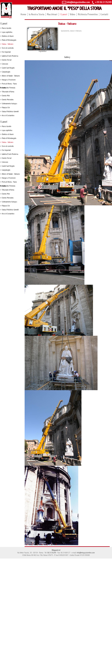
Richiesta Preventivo (88, 14)
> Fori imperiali (5, 52)
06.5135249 (51, 552)
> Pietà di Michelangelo (8, 40)
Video (72, 14)
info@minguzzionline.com (76, 2)
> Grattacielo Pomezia (7, 88)
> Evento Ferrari (6, 60)
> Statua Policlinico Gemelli (9, 111)
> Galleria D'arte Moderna (9, 56)
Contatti (104, 14)
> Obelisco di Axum (7, 36)
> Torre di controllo (7, 48)
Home (23, 14)
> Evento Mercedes (7, 99)
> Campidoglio (5, 72)
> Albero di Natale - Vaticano (10, 76)
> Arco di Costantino (7, 115)
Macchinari (52, 14)
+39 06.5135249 (101, 2)
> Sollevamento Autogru (8, 103)
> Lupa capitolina (6, 32)
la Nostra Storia (36, 14)
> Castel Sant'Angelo (7, 68)
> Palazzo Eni (5, 107)
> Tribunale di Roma (7, 91)
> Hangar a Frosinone (7, 80)
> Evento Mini (5, 95)
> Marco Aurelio (5, 28)
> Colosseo (4, 64)
